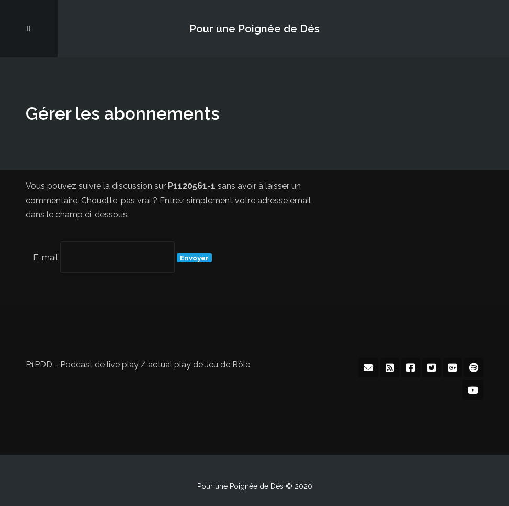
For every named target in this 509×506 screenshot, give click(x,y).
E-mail (45, 257)
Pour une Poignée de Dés (254, 28)
